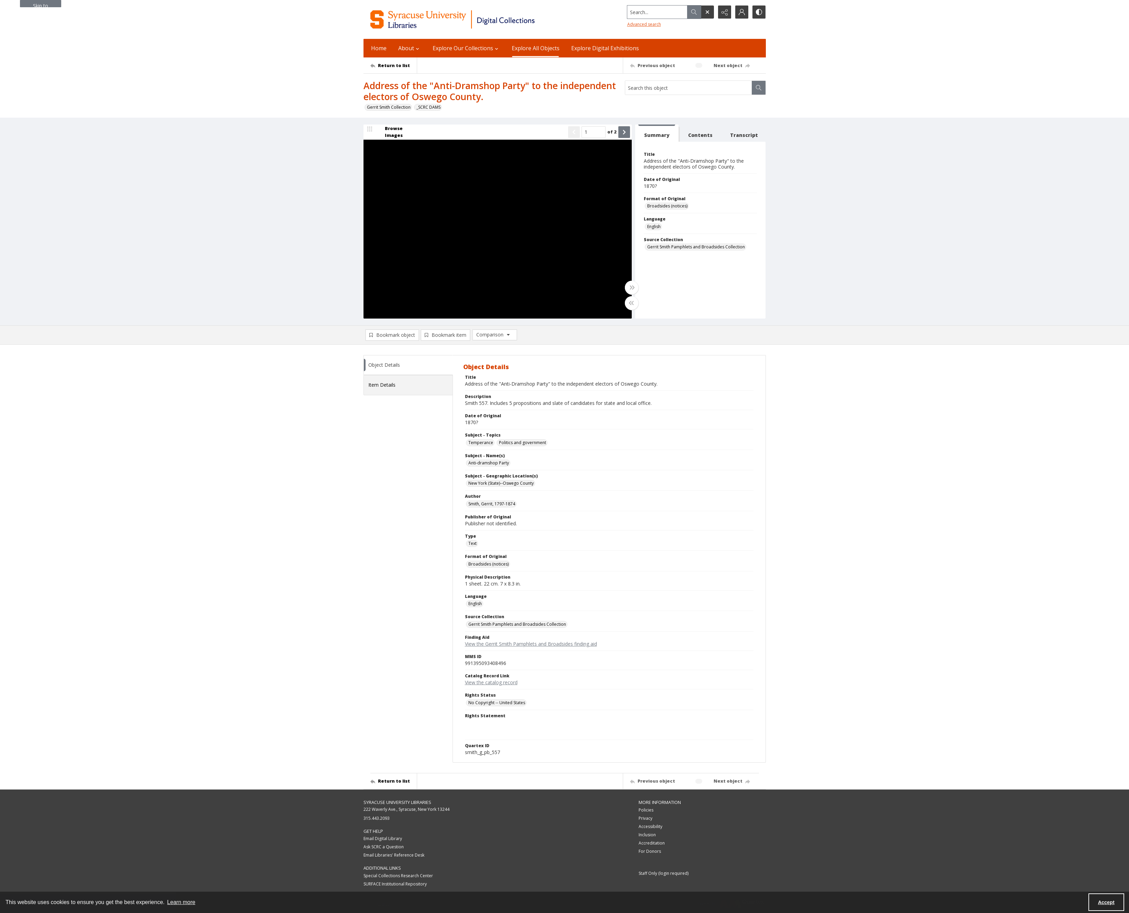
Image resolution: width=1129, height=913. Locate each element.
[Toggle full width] (632, 287)
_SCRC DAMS (428, 107)
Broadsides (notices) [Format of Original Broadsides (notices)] (667, 206)
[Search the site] (657, 12)
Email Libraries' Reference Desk (393, 855)
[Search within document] (759, 88)
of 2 (612, 132)
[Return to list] (393, 65)
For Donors (650, 851)
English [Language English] (654, 226)
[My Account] (741, 12)
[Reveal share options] (724, 12)
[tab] (657, 133)
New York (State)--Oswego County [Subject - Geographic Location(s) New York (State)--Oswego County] (501, 483)
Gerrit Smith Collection (389, 107)
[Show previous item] (574, 132)
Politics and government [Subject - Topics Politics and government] (522, 442)
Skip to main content (40, 4)
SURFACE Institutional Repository (395, 884)
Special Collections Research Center (398, 876)
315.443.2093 (376, 818)
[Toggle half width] (632, 303)
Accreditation (652, 843)
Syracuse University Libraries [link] (397, 802)
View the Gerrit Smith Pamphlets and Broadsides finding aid (531, 644)
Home (379, 48)
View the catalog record (491, 682)
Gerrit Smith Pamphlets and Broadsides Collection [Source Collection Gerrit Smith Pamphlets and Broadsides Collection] (696, 247)
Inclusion (647, 835)
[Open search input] (707, 12)
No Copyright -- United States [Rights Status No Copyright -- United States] (496, 703)
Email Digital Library (382, 838)
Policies (646, 810)
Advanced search (644, 24)
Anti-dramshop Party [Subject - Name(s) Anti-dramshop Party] (488, 463)
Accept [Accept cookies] (1106, 902)
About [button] (409, 48)
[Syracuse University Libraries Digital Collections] (472, 19)
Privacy (645, 818)
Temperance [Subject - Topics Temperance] (480, 442)
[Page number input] (594, 132)
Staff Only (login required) (663, 873)
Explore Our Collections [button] (466, 48)
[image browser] (389, 132)
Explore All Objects (536, 48)
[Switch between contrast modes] (759, 12)
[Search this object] (688, 88)
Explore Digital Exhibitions (605, 48)
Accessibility (650, 826)
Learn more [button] (181, 902)
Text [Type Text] (472, 543)
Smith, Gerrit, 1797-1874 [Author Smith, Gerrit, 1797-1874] (491, 504)
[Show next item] (624, 132)
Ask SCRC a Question (383, 847)
